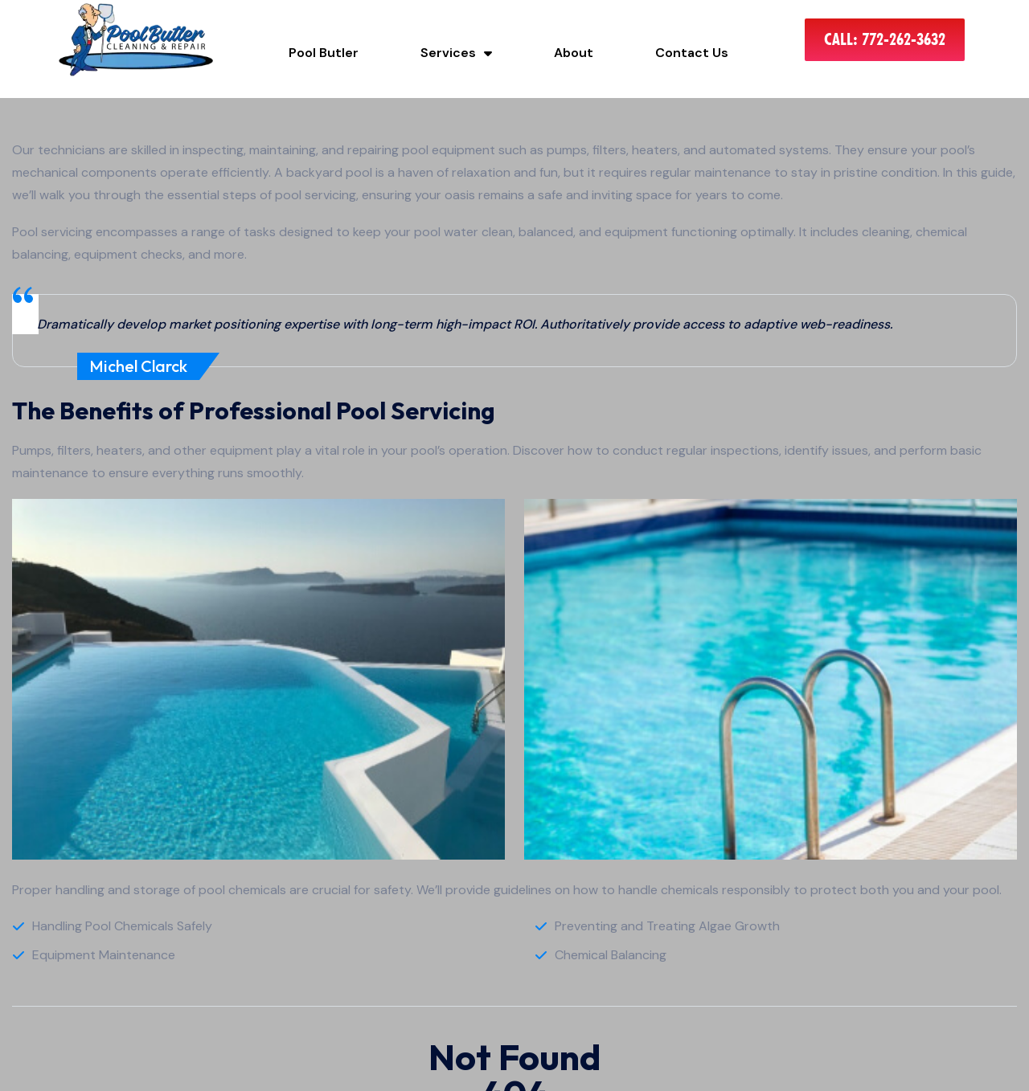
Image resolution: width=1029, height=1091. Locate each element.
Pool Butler (324, 52)
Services (456, 52)
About (573, 52)
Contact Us (691, 52)
